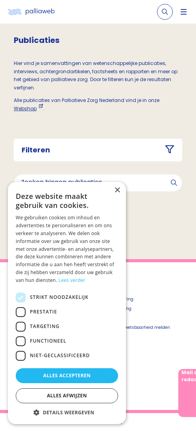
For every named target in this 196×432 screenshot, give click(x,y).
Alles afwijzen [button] (67, 395)
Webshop (25, 108)
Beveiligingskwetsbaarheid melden (134, 327)
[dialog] (67, 303)
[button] (67, 412)
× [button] (117, 190)
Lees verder (72, 280)
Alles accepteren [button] (67, 375)
